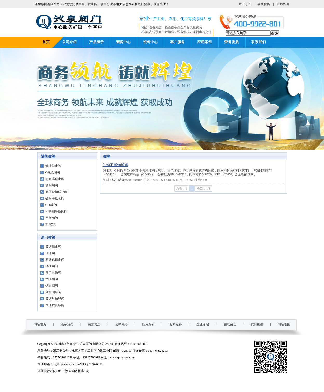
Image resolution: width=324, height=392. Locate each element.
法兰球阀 (118, 180)
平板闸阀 (51, 218)
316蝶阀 (50, 224)
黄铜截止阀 (53, 247)
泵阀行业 (106, 4)
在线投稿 (263, 4)
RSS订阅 (244, 4)
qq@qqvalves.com (64, 364)
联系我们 (258, 42)
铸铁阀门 (51, 266)
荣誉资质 (231, 42)
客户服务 (177, 42)
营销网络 (121, 324)
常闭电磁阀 (53, 273)
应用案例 (204, 42)
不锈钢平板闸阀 (56, 211)
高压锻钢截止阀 (56, 192)
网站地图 (284, 324)
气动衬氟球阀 (54, 305)
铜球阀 (50, 253)
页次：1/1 (203, 188)
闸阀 (81, 4)
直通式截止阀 (54, 260)
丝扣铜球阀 (53, 292)
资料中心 (150, 42)
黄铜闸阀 (51, 185)
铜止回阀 (51, 286)
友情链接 (257, 324)
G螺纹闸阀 (52, 172)
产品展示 (96, 42)
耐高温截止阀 (54, 179)
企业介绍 (202, 324)
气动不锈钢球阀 (115, 165)
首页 (46, 42)
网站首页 (40, 324)
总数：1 (181, 188)
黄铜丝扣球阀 (54, 298)
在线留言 (283, 4)
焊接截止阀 (53, 166)
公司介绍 (69, 42)
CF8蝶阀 (51, 205)
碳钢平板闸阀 (54, 198)
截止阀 (92, 4)
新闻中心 (123, 42)
